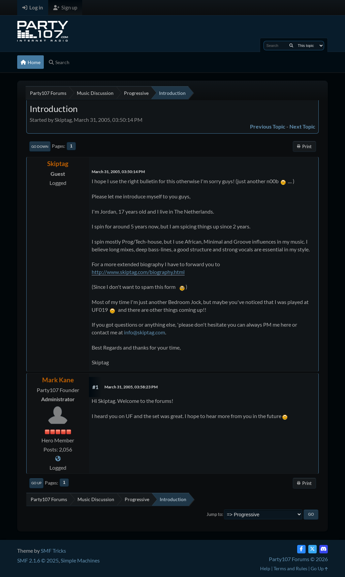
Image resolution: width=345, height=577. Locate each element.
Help (265, 568)
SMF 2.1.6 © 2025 (38, 560)
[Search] (291, 45)
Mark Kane (58, 380)
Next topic (302, 126)
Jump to (214, 514)
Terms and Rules (290, 568)
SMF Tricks (53, 550)
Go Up (36, 483)
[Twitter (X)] (312, 549)
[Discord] (323, 549)
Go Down (40, 146)
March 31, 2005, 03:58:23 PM (131, 387)
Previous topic (267, 126)
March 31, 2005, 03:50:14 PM (118, 171)
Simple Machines (80, 560)
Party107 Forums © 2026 (298, 559)
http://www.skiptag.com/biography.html (138, 272)
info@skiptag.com (144, 332)
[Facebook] (301, 549)
